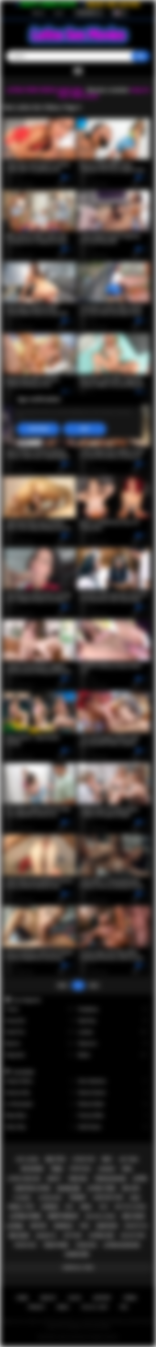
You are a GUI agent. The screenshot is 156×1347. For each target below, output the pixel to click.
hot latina (27, 1159)
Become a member (108, 90)
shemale (63, 1225)
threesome (86, 1245)
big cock (133, 1216)
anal (86, 1207)
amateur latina (32, 1188)
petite (38, 1226)
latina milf (50, 1197)
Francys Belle (113, 1115)
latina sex (101, 1235)
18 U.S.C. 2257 (94, 1307)
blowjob (68, 1188)
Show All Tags (78, 1267)
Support (102, 1297)
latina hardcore (23, 1179)
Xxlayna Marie (40, 1081)
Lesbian (113, 1032)
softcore (72, 1235)
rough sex (25, 1245)
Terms (130, 1297)
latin (139, 1178)
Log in (59, 12)
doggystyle (135, 1226)
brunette (46, 1235)
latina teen (101, 1188)
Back (62, 985)
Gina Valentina (113, 1081)
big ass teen (133, 1235)
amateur (106, 1226)
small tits (21, 1207)
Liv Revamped (40, 1104)
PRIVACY (36, 1307)
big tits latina (130, 1206)
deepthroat (63, 1216)
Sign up (38, 12)
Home (22, 1297)
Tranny (40, 1009)
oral (127, 1168)
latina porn (25, 1216)
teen (56, 1169)
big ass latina (101, 1216)
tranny (77, 1197)
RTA (124, 1307)
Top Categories (26, 999)
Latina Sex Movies (71, 1337)
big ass (130, 1188)
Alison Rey (40, 1127)
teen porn (55, 1245)
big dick (19, 1236)
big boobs (32, 1168)
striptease (80, 1169)
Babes (113, 1055)
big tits (55, 1159)
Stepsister (40, 1055)
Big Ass (40, 1043)
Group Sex (40, 1020)
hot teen (128, 1159)
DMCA (63, 1307)
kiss (69, 1207)
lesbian (49, 1206)
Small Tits (40, 1032)
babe (135, 1197)
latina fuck (83, 1159)
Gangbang (113, 1009)
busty (54, 1178)
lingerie (106, 1169)
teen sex (77, 1178)
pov (84, 1226)
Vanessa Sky (40, 1092)
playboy (23, 1197)
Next (94, 985)
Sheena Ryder (113, 1104)
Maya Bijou (40, 1115)
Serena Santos (113, 1092)
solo (103, 1207)
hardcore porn (108, 1197)
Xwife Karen (113, 1127)
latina (14, 1226)
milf (107, 1159)
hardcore (77, 1254)
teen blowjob (110, 1178)
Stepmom (113, 1043)
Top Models (23, 1071)
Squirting (113, 1020)
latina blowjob (121, 1245)
